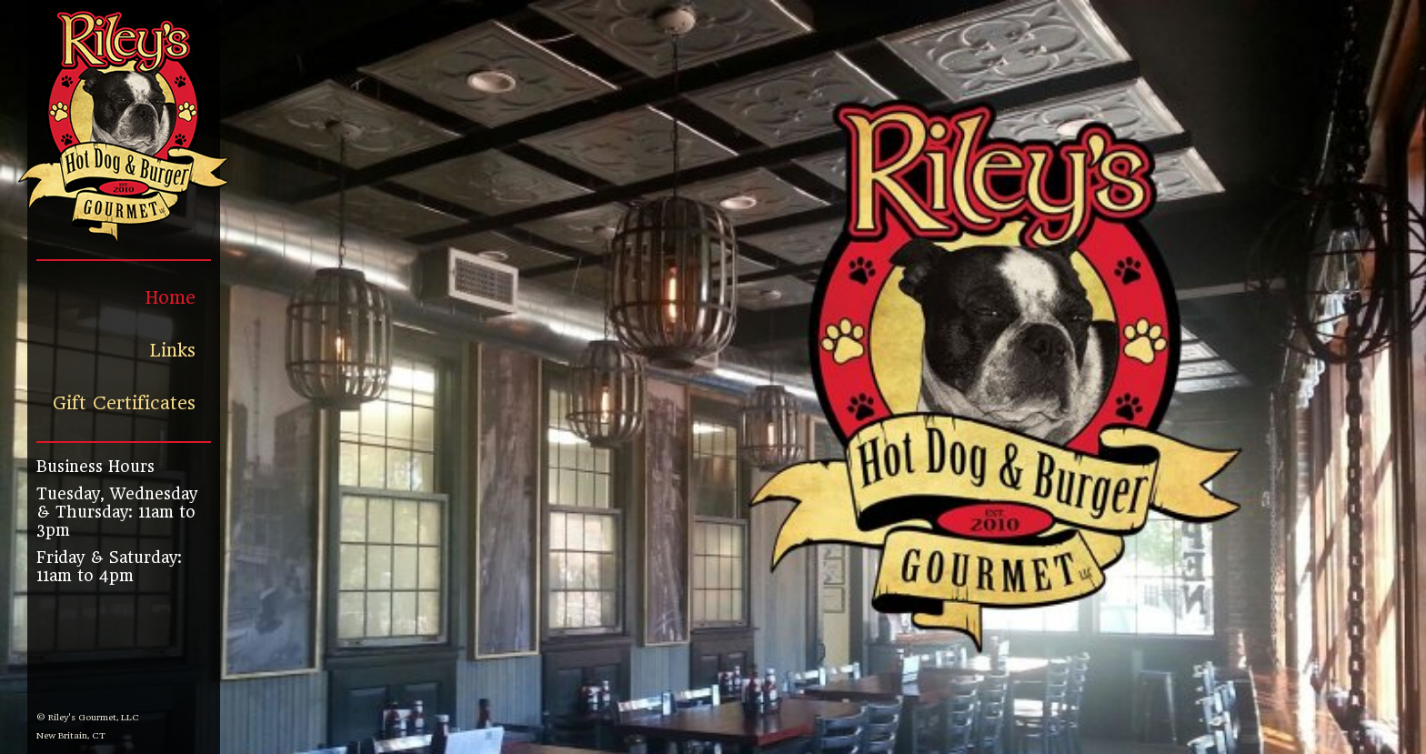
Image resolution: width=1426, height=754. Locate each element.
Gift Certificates (124, 403)
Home (171, 297)
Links (173, 350)
